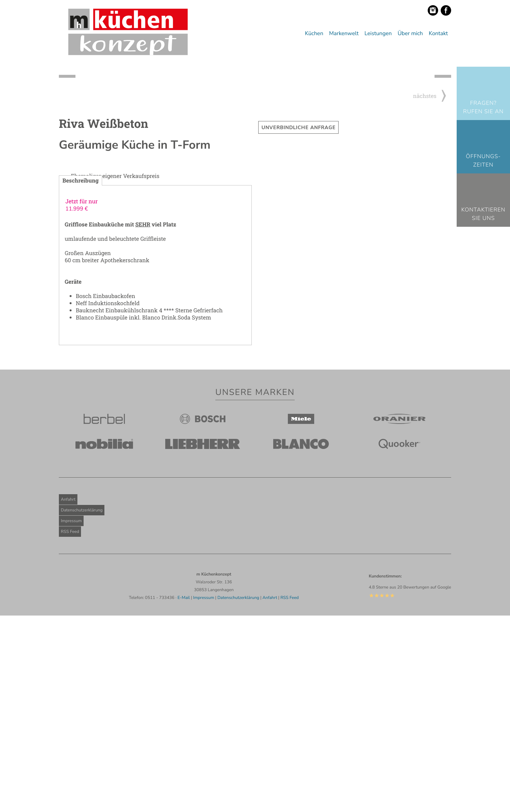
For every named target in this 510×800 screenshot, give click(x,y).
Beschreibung (80, 365)
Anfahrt (68, 684)
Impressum (71, 705)
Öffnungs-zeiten (483, 161)
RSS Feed (70, 716)
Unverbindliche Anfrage (299, 312)
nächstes (432, 280)
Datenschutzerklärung (81, 695)
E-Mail (184, 782)
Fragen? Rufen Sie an (483, 107)
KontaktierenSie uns (483, 214)
